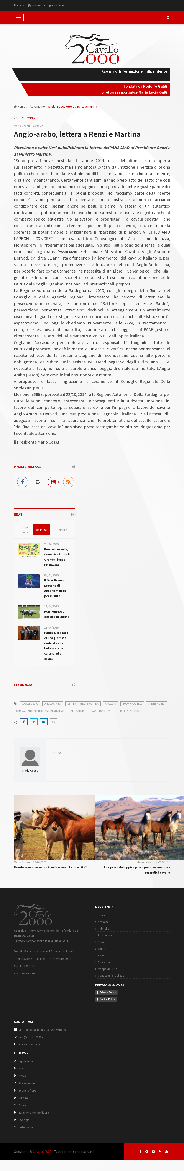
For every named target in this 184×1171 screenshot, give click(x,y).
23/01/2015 (40, 126)
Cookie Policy (107, 999)
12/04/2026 (51, 606)
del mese (41, 530)
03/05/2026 (51, 575)
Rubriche (103, 929)
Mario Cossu (22, 126)
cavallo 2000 (30, 703)
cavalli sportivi (100, 711)
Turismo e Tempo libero (34, 1113)
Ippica (22, 1068)
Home (19, 106)
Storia (22, 1105)
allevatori (77, 711)
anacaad (110, 703)
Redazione (105, 935)
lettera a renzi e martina (83, 703)
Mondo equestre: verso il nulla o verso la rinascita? (50, 867)
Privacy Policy (108, 992)
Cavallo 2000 (42, 1151)
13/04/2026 (51, 627)
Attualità (103, 922)
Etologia (24, 1120)
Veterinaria (26, 1127)
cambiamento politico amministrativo (40, 711)
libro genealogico (129, 711)
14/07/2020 (40, 862)
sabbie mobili (156, 703)
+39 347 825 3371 (29, 1044)
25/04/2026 (51, 544)
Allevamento (37, 106)
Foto (101, 955)
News (22, 1076)
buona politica (132, 703)
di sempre (60, 530)
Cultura (23, 1098)
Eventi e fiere (27, 1090)
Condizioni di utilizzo (111, 975)
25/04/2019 (163, 862)
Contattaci (104, 962)
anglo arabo (52, 703)
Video (101, 949)
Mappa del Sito (107, 969)
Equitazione (26, 1061)
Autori (102, 942)
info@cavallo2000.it (31, 1037)
